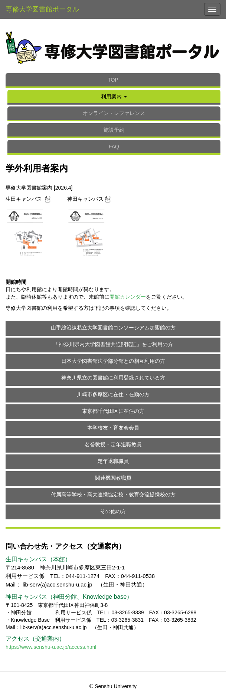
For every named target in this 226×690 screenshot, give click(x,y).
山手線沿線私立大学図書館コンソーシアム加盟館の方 (113, 328)
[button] (113, 97)
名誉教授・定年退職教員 (113, 444)
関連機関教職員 (113, 478)
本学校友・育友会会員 (113, 428)
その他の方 (113, 511)
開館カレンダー (127, 297)
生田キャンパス (24, 199)
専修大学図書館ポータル (42, 9)
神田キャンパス (85, 199)
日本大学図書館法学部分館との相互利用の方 (113, 361)
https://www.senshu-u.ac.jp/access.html (51, 647)
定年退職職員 (113, 461)
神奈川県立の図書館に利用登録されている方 (113, 378)
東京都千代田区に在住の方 (113, 411)
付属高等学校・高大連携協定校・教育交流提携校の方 (113, 494)
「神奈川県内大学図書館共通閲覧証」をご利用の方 (113, 344)
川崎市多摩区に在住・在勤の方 (113, 394)
